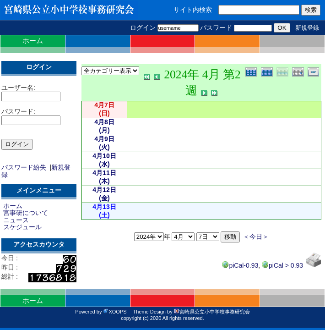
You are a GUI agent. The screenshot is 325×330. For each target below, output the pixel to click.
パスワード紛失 (23, 167)
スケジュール (22, 227)
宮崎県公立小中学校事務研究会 (212, 311)
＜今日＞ (256, 236)
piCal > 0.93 (282, 265)
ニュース (16, 220)
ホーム (32, 40)
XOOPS (114, 311)
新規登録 (307, 27)
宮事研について (25, 212)
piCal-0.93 (240, 265)
